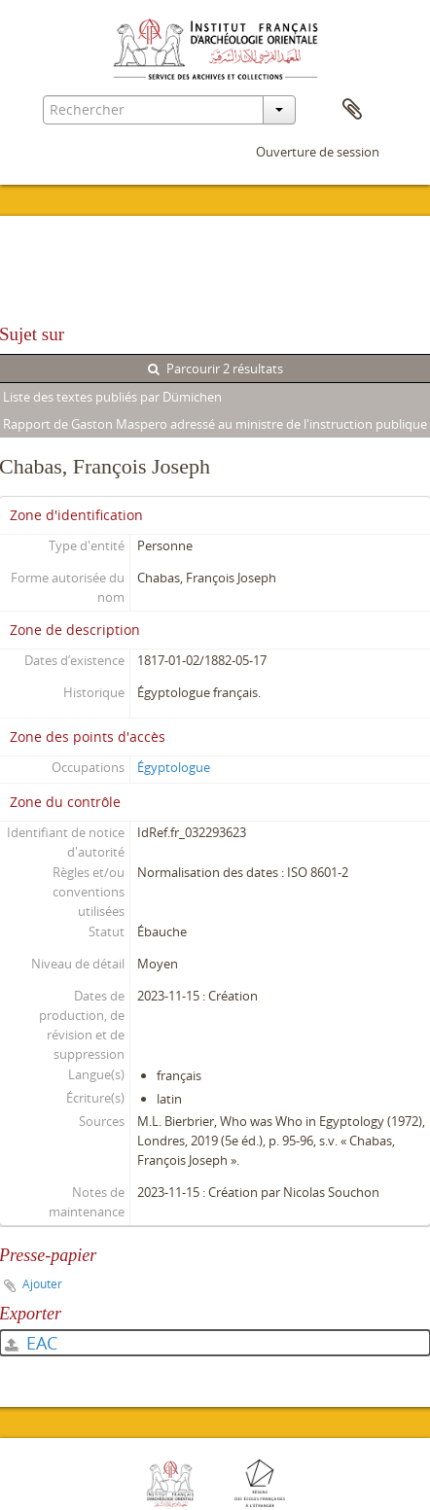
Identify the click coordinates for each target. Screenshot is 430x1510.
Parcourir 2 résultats (215, 368)
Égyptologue (173, 767)
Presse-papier (352, 110)
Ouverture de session (317, 151)
